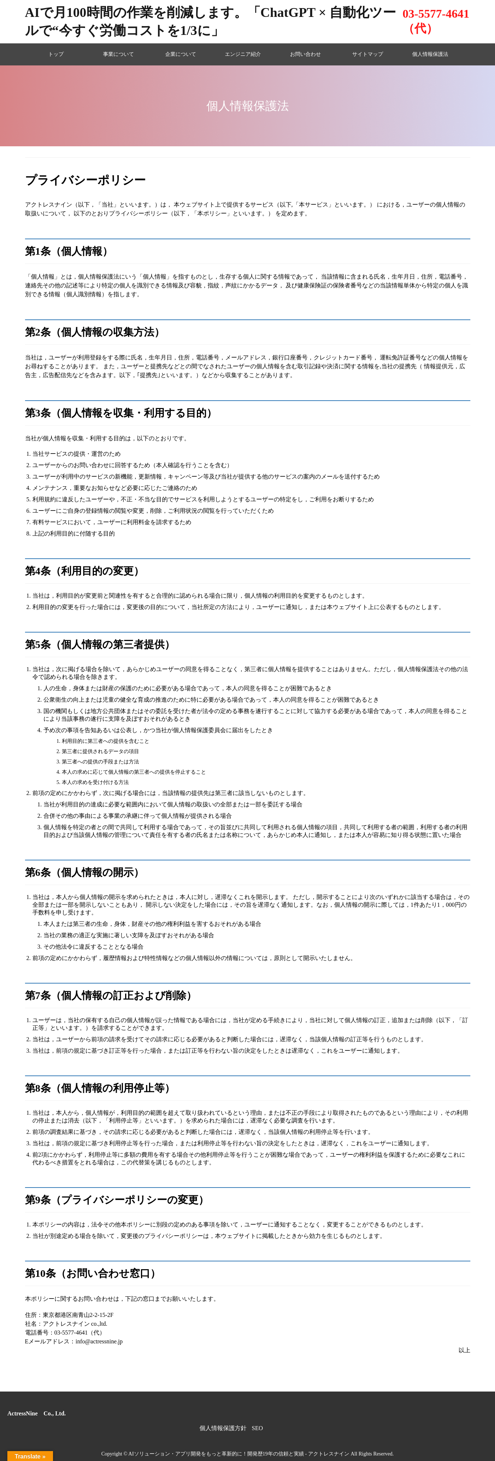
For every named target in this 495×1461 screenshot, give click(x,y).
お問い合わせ (305, 54)
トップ (56, 54)
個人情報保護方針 (223, 1428)
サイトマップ (367, 54)
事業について (118, 54)
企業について (180, 54)
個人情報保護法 (430, 54)
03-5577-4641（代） (436, 21)
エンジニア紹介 (243, 54)
